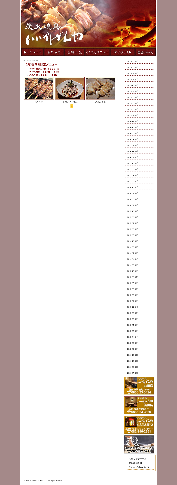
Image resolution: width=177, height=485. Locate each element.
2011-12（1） (133, 355)
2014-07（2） (133, 253)
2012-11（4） (133, 307)
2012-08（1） (133, 319)
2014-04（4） (133, 259)
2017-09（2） (133, 169)
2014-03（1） (133, 265)
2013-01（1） (133, 301)
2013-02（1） (133, 295)
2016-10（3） (133, 187)
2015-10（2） (133, 211)
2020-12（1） (133, 121)
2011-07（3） (133, 373)
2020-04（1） (133, 139)
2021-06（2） (133, 103)
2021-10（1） (133, 85)
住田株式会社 (135, 463)
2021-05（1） (133, 109)
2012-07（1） (133, 325)
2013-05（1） (133, 283)
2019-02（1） (133, 145)
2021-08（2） (133, 97)
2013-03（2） (133, 289)
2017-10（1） (133, 163)
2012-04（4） (133, 337)
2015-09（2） (133, 217)
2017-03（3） (133, 181)
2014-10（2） (133, 241)
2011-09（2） (133, 367)
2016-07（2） (133, 193)
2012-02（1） (133, 343)
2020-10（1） (133, 127)
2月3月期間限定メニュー (41, 64)
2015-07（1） (133, 223)
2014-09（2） (133, 247)
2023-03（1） (133, 61)
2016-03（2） (133, 199)
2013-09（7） (133, 277)
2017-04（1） (133, 175)
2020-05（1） (133, 133)
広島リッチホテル (138, 459)
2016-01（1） (133, 205)
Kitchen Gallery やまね (139, 467)
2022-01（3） (133, 79)
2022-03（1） (133, 67)
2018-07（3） (133, 157)
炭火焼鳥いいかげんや (38, 481)
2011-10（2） (133, 361)
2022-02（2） (133, 73)
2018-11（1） (133, 151)
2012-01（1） (133, 349)
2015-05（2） (133, 235)
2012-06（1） (133, 331)
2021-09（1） (133, 91)
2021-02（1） (133, 115)
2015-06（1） (133, 229)
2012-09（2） (133, 313)
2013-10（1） (133, 271)
